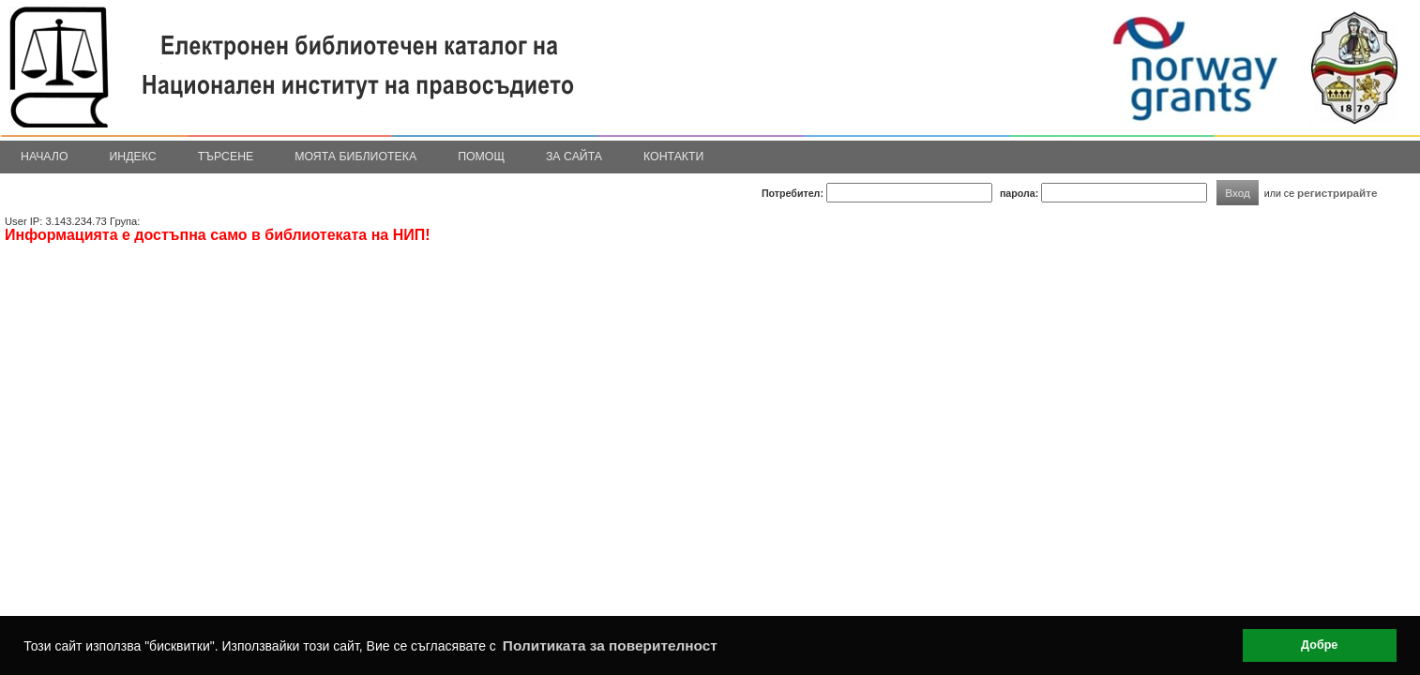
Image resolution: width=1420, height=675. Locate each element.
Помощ (481, 156)
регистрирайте (1337, 193)
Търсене (226, 156)
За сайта (574, 156)
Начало (44, 156)
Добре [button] (1319, 645)
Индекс (133, 156)
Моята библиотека (355, 156)
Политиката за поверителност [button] (610, 645)
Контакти (673, 156)
